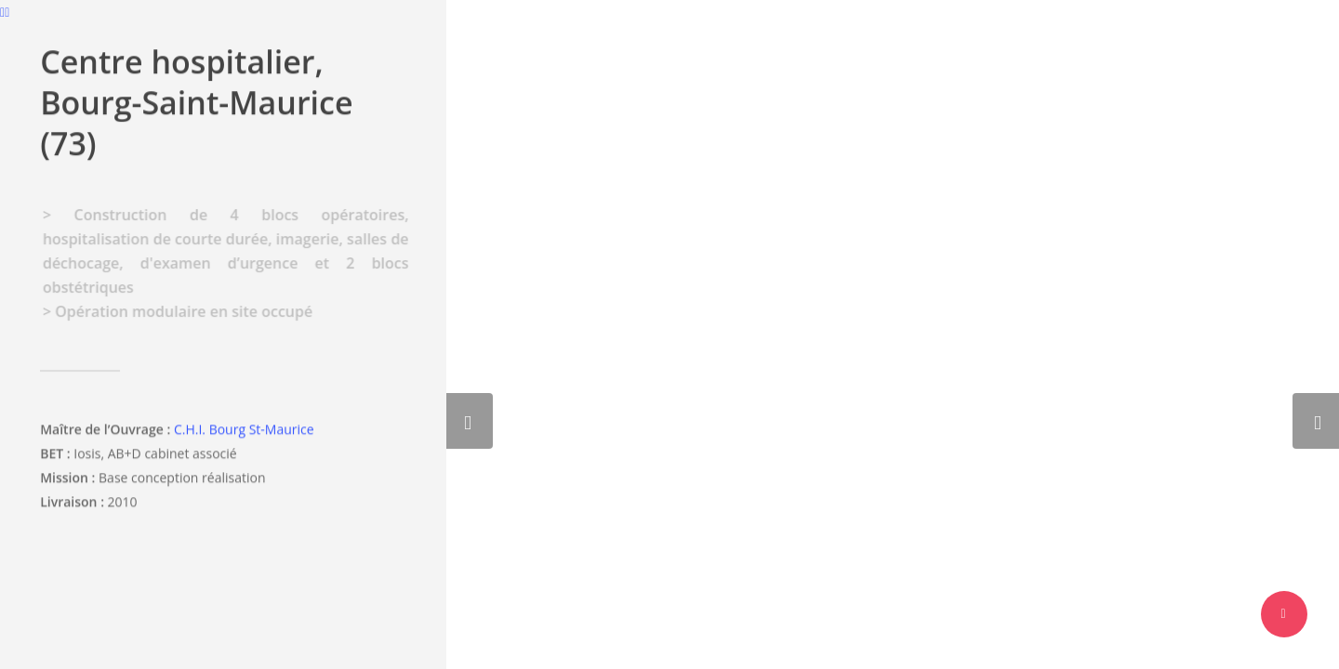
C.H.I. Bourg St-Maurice (244, 432)
